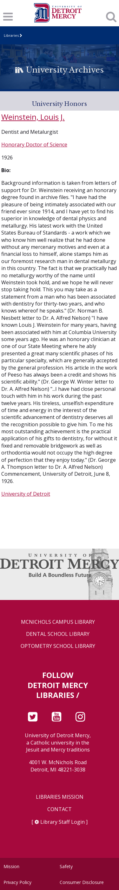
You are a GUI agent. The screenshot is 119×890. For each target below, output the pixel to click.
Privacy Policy (17, 882)
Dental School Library (57, 634)
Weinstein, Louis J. (33, 117)
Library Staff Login (62, 821)
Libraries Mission (59, 797)
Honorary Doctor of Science (34, 144)
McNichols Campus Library (58, 622)
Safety (66, 866)
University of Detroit (25, 493)
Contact (59, 809)
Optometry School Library (58, 646)
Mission (11, 866)
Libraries (11, 35)
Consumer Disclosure (82, 882)
